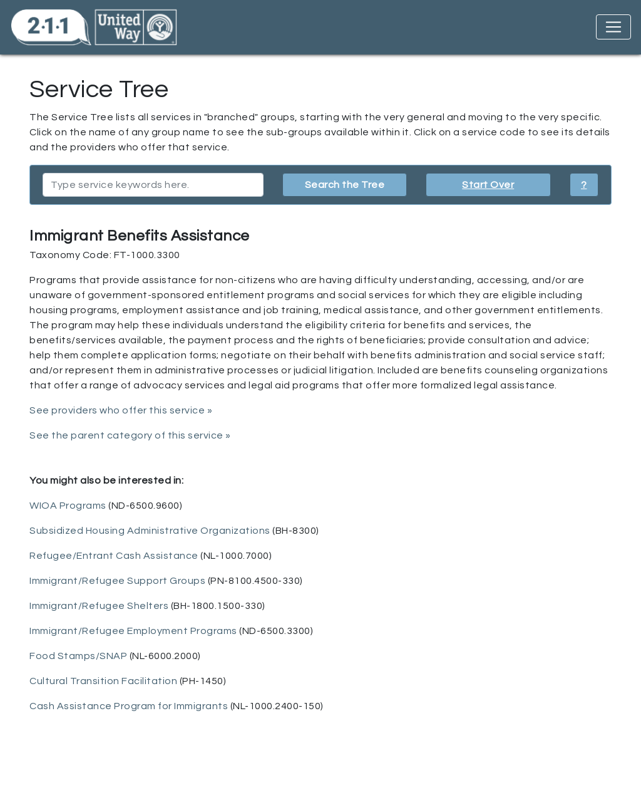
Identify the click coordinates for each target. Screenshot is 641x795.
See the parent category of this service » (130, 435)
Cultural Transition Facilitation (103, 681)
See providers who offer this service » (120, 410)
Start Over (488, 185)
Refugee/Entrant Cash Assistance (113, 556)
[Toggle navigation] (613, 26)
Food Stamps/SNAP (78, 656)
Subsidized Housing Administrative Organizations (149, 531)
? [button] (584, 185)
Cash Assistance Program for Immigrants (128, 706)
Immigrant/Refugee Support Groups (117, 581)
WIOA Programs (67, 506)
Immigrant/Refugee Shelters (98, 606)
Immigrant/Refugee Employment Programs (133, 631)
